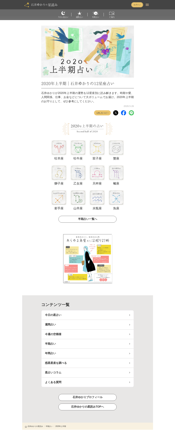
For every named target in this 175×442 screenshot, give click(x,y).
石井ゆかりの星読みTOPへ (87, 406)
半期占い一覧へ (87, 219)
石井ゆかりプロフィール (88, 397)
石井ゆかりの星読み (34, 426)
